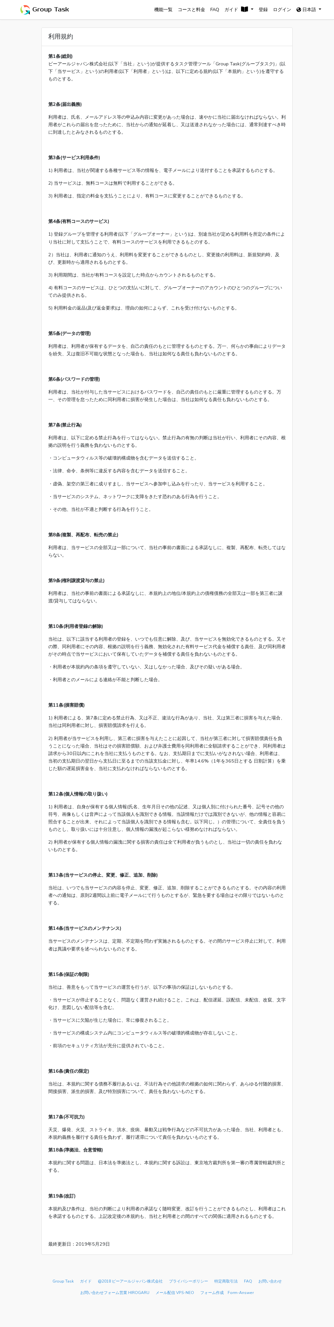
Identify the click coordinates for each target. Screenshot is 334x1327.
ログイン (282, 9)
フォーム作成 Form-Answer (227, 1292)
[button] (239, 9)
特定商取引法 (226, 1281)
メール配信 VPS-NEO (175, 1292)
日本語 (309, 9)
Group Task (44, 10)
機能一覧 (163, 9)
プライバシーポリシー (188, 1281)
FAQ (214, 9)
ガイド (86, 1281)
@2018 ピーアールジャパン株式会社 (130, 1281)
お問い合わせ (270, 1281)
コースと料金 (191, 9)
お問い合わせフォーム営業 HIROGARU (114, 1292)
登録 (263, 9)
